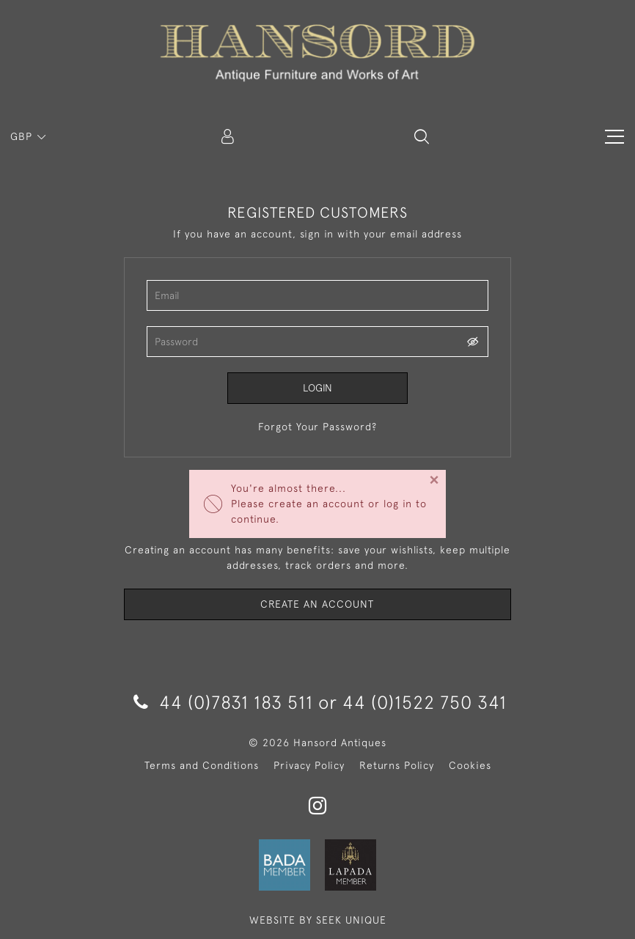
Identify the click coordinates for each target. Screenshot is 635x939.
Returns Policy (396, 765)
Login (317, 388)
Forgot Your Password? (317, 426)
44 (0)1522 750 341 (424, 701)
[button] (421, 136)
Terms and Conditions (201, 765)
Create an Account (317, 604)
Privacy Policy (309, 765)
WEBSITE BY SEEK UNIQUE (317, 920)
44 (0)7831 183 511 (223, 701)
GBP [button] (23, 136)
